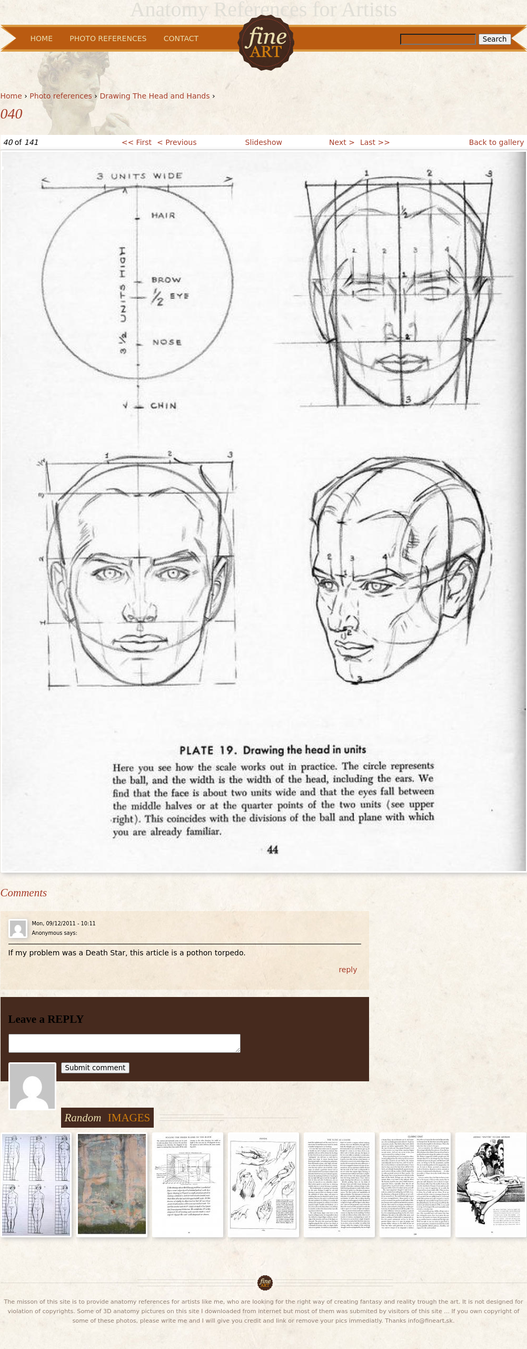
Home (11, 96)
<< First (137, 142)
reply (348, 969)
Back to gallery (496, 142)
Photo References (107, 38)
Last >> (375, 142)
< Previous (176, 142)
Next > (342, 142)
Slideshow (263, 142)
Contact (181, 38)
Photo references (60, 96)
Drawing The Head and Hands (155, 96)
